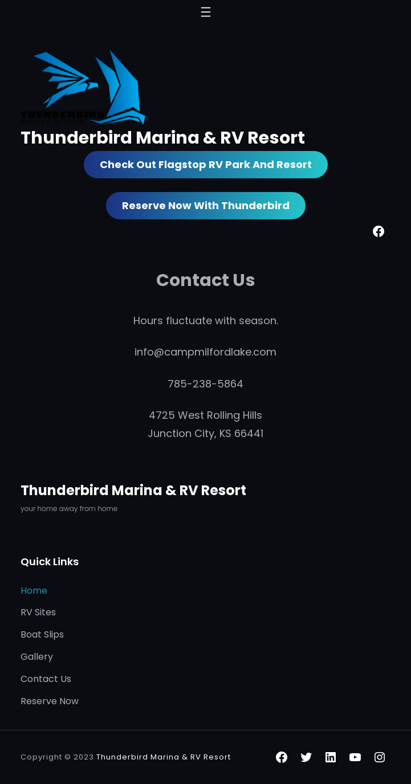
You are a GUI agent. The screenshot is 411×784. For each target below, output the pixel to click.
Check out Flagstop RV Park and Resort (206, 164)
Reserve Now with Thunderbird (206, 205)
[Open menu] (206, 12)
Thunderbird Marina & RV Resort (163, 137)
